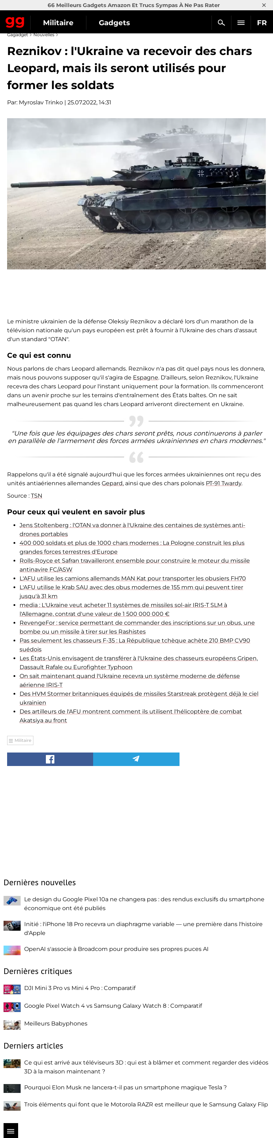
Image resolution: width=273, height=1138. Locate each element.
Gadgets (114, 22)
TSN (36, 495)
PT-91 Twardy (223, 483)
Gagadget (15, 21)
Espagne (145, 377)
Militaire (58, 22)
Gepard (112, 483)
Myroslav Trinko (41, 102)
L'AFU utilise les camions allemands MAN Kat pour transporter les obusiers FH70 (133, 578)
